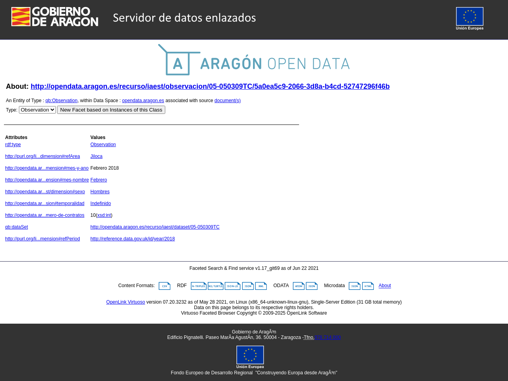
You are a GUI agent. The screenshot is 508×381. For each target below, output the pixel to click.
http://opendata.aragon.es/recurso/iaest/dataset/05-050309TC (155, 227)
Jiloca (97, 156)
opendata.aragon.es (143, 100)
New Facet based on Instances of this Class (111, 110)
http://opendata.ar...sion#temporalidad (44, 203)
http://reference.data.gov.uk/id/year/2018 (133, 239)
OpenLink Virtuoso (125, 302)
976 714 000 (327, 337)
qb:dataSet (16, 227)
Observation (103, 144)
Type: (11, 110)
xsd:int (104, 215)
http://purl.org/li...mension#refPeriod (42, 239)
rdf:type (13, 144)
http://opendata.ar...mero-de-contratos (44, 215)
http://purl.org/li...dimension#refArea (42, 156)
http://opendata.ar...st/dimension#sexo (45, 191)
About (385, 286)
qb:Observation (62, 100)
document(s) (227, 100)
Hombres (100, 191)
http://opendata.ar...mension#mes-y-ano (47, 168)
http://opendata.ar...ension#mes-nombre (47, 180)
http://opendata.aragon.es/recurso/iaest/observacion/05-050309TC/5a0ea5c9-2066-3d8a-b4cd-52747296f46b (210, 86)
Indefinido (101, 203)
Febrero (99, 180)
